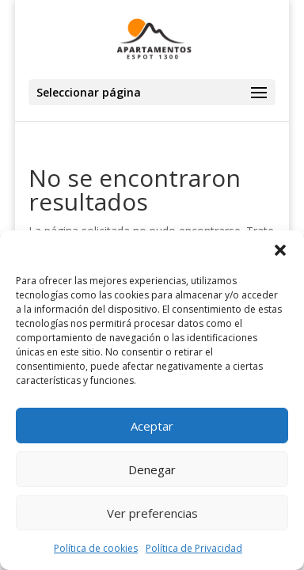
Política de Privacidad (194, 548)
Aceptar (152, 426)
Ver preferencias (152, 513)
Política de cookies (96, 548)
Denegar (152, 469)
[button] (280, 250)
